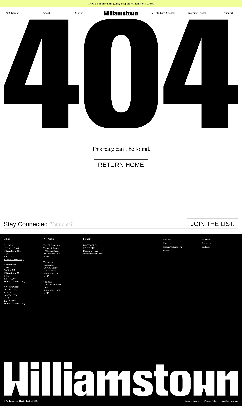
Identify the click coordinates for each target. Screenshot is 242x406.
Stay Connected (26, 224)
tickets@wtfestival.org (14, 259)
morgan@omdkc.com (93, 253)
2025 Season (13, 12)
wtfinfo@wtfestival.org (14, 281)
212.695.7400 (89, 248)
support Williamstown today (137, 3)
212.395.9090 (10, 301)
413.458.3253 (9, 256)
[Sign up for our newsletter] (118, 224)
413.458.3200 (10, 278)
